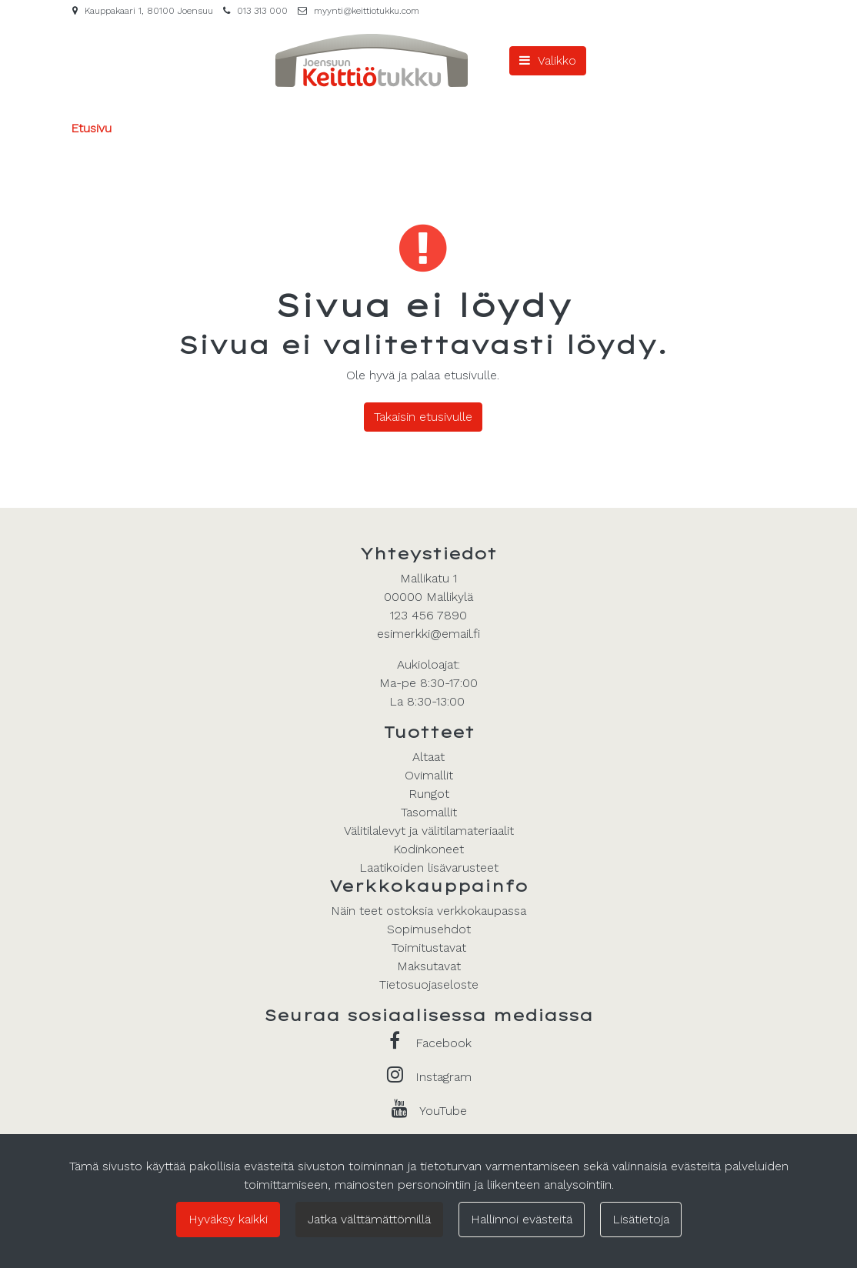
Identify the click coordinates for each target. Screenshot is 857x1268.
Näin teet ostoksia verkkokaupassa (428, 910)
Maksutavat (429, 966)
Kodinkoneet (428, 849)
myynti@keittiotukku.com (366, 10)
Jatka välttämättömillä (369, 1219)
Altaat (428, 756)
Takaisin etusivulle (423, 416)
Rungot (428, 793)
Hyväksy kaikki (228, 1219)
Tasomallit (429, 812)
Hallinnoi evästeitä (521, 1219)
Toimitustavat (429, 947)
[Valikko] (547, 60)
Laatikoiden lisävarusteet (429, 867)
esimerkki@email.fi (428, 633)
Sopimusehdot (429, 929)
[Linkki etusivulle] (371, 60)
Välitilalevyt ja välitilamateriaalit (429, 830)
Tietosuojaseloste (429, 984)
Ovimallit (429, 775)
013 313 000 (262, 10)
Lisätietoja (640, 1219)
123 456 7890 (428, 615)
